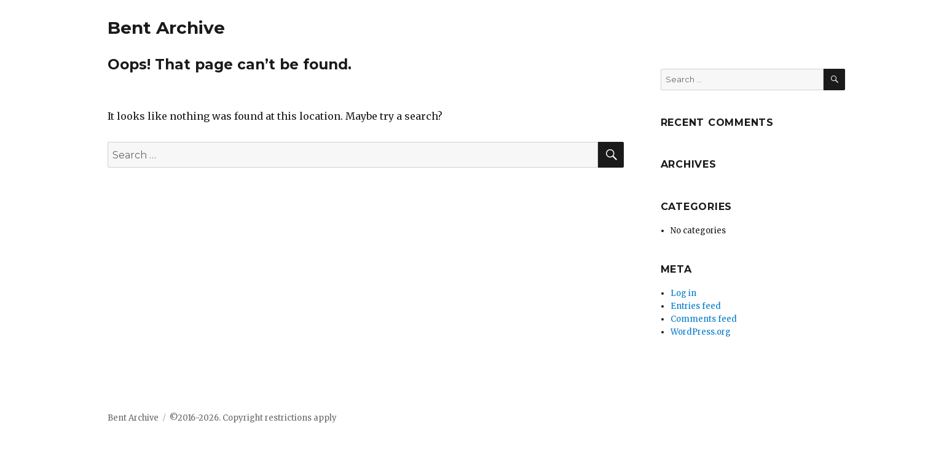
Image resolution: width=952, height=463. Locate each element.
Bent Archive (166, 27)
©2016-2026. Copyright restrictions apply (252, 418)
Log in (683, 293)
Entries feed (696, 306)
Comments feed (704, 319)
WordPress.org (701, 332)
